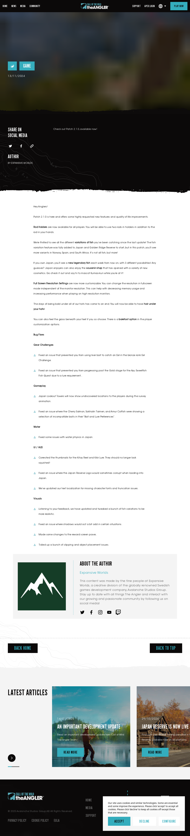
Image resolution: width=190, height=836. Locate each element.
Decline (144, 821)
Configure (169, 821)
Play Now (179, 6)
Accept (119, 821)
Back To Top (166, 648)
